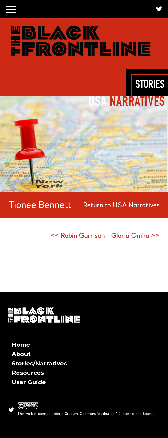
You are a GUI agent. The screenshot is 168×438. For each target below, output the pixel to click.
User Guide (29, 382)
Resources (28, 372)
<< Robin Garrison (77, 236)
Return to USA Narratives (121, 205)
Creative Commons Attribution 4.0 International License (109, 414)
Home (21, 344)
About (21, 354)
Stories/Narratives (39, 363)
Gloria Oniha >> (135, 236)
